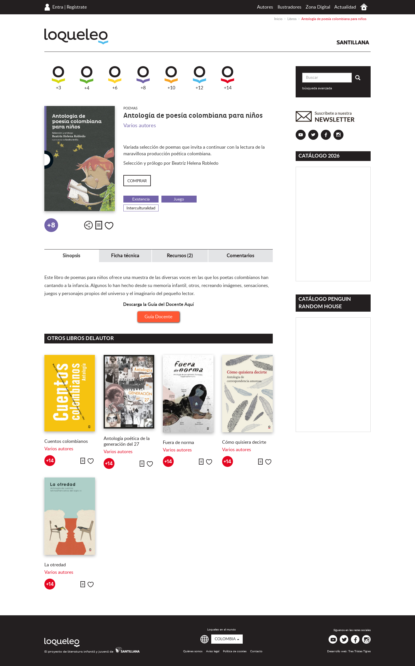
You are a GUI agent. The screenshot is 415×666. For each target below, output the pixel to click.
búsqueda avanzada (317, 88)
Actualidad (345, 7)
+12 (199, 78)
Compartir (88, 225)
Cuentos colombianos (66, 441)
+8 (143, 78)
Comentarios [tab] (240, 255)
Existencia (141, 199)
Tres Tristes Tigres (359, 651)
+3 (58, 78)
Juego (179, 199)
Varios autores (139, 125)
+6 (114, 78)
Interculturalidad (141, 208)
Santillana (353, 42)
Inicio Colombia (364, 7)
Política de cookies (234, 651)
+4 (86, 78)
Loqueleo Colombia (76, 36)
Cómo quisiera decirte (244, 442)
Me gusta (109, 225)
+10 (171, 78)
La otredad (55, 565)
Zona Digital (318, 7)
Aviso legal (212, 651)
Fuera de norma (178, 442)
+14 (227, 78)
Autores (265, 7)
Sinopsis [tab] (71, 255)
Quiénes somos (192, 651)
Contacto (256, 651)
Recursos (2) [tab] (180, 255)
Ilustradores (289, 7)
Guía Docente (158, 317)
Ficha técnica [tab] (125, 255)
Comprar (137, 181)
